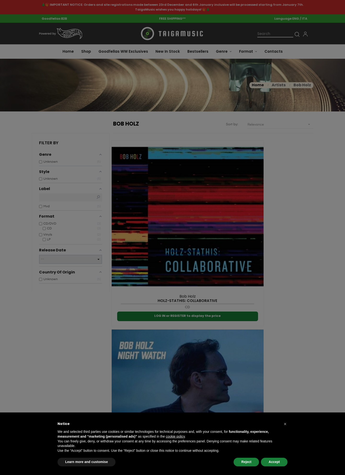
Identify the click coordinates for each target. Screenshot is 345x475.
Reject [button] (246, 462)
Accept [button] (274, 462)
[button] (285, 424)
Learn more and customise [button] (86, 462)
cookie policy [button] (175, 436)
